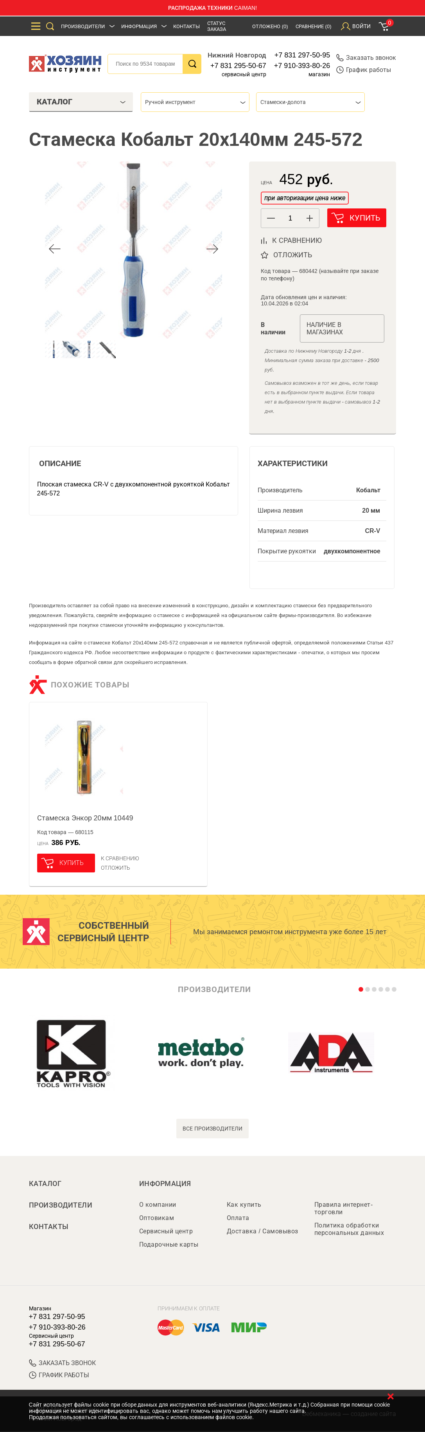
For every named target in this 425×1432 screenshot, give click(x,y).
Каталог (45, 1184)
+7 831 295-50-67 (238, 66)
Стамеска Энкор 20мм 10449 (85, 818)
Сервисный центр (166, 1231)
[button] (309, 218)
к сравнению (297, 240)
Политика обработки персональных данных (349, 1229)
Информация (139, 26)
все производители (212, 1128)
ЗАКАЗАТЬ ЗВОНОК (62, 1363)
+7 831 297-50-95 (302, 55)
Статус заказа (216, 26)
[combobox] (195, 102)
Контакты (186, 26)
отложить (292, 255)
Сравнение (314, 26)
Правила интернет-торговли (343, 1209)
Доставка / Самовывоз (262, 1231)
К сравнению (120, 858)
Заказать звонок (366, 57)
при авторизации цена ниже (304, 198)
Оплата (238, 1218)
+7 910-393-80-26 (302, 66)
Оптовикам (156, 1218)
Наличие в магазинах (325, 328)
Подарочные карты (169, 1245)
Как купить (244, 1205)
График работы (363, 70)
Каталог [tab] (81, 101)
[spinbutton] (290, 218)
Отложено (270, 26)
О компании (157, 1205)
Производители (83, 26)
